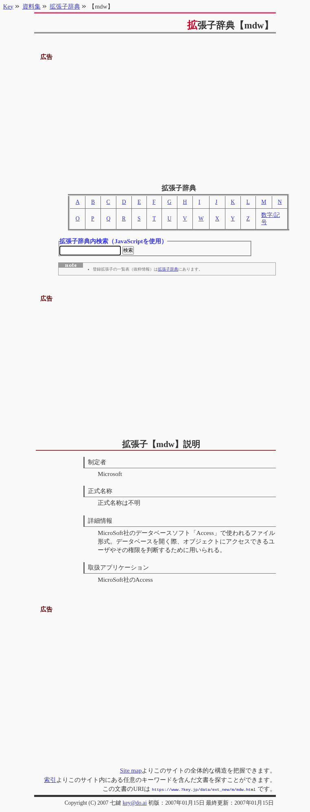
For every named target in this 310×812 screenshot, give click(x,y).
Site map (131, 771)
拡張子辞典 (168, 270)
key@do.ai (134, 803)
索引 (50, 780)
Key (8, 6)
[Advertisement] (155, 119)
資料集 (31, 6)
